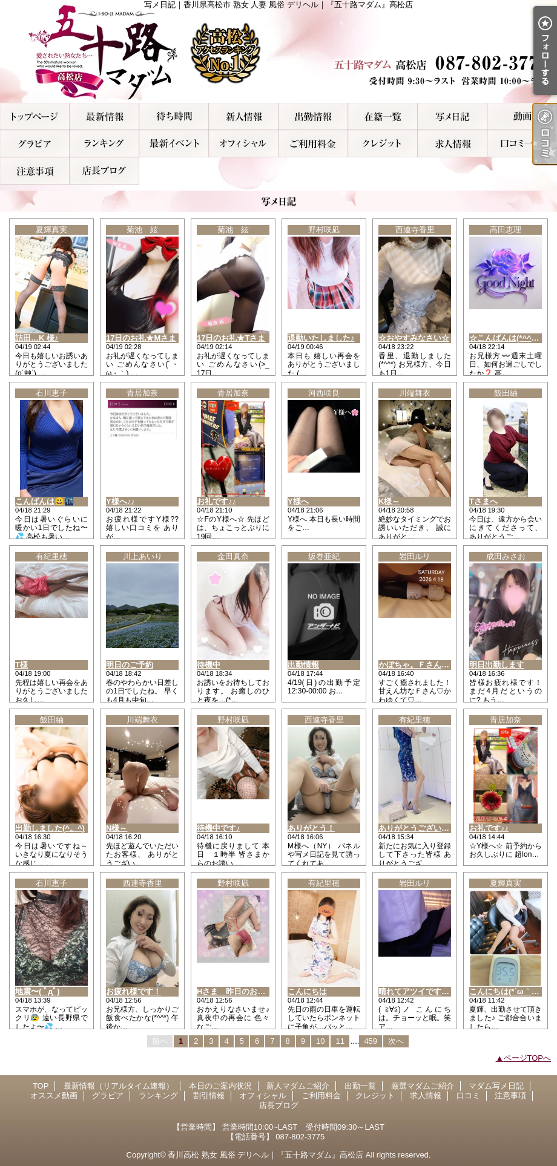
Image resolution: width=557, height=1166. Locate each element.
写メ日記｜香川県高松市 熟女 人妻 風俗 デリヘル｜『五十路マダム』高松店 (278, 51)
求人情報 (452, 143)
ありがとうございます (417, 828)
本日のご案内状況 (174, 116)
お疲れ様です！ (133, 991)
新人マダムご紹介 (243, 116)
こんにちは (307, 991)
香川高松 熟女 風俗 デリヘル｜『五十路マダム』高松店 (265, 1154)
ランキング (104, 143)
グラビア (35, 143)
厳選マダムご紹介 (383, 116)
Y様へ (298, 501)
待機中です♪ (218, 828)
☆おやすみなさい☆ (413, 337)
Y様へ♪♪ (120, 501)
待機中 (208, 664)
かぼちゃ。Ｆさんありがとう (429, 664)
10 (320, 1041)
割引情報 (174, 143)
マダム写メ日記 (452, 116)
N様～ (116, 828)
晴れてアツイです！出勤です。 (433, 991)
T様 (21, 664)
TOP (35, 116)
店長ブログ (104, 171)
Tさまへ (483, 501)
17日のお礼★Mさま (141, 337)
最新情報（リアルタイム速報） (104, 116)
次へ (396, 1041)
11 (339, 1041)
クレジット (383, 143)
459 (370, 1041)
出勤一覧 (313, 116)
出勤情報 (303, 664)
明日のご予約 (129, 664)
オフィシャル (243, 143)
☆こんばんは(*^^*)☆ (507, 337)
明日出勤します (496, 664)
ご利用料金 (313, 143)
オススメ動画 (522, 116)
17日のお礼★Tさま (231, 337)
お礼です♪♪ (216, 501)
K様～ (389, 501)
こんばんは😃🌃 (44, 501)
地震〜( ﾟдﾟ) (37, 991)
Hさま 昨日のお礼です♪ (241, 991)
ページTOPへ (528, 1058)
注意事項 (35, 171)
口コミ (522, 143)
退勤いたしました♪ (321, 337)
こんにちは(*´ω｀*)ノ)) (509, 991)
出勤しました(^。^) (50, 828)
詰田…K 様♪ (37, 337)
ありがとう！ (311, 828)
